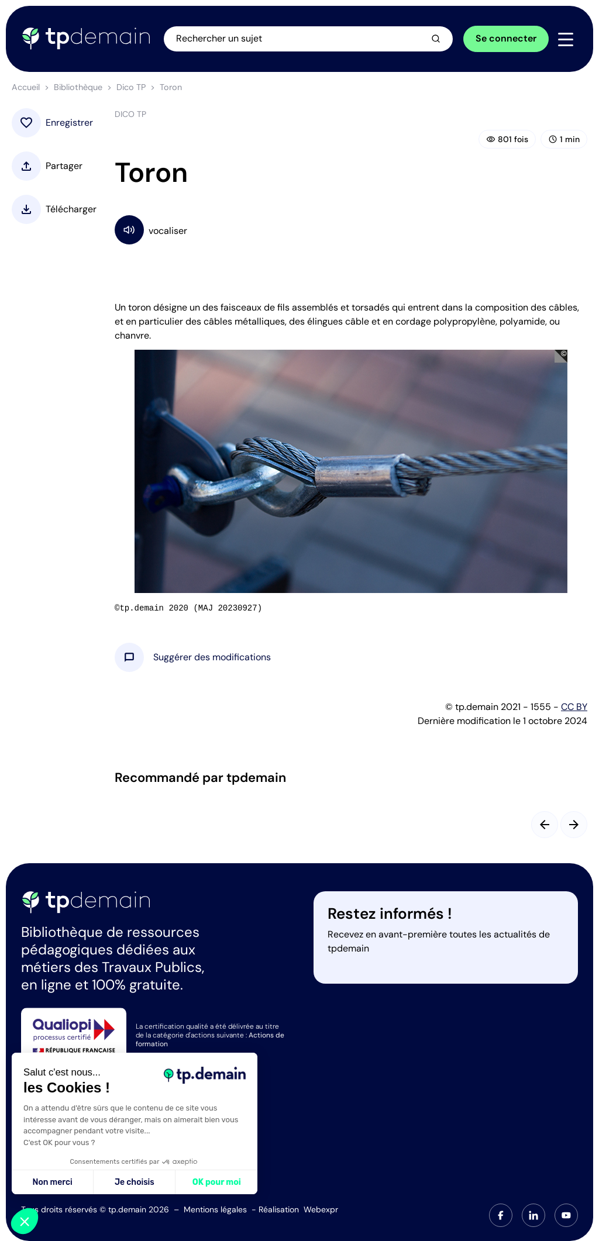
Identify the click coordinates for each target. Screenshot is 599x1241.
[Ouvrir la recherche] (309, 38)
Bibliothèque (78, 87)
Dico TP (131, 87)
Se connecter (506, 38)
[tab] (500, 1215)
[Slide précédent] (544, 824)
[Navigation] (565, 39)
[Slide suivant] (573, 824)
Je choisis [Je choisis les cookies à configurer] (134, 1182)
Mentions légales (215, 1209)
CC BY (574, 707)
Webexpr (321, 1209)
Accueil (26, 87)
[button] (212, 657)
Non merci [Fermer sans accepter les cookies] (52, 1182)
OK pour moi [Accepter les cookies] (216, 1182)
